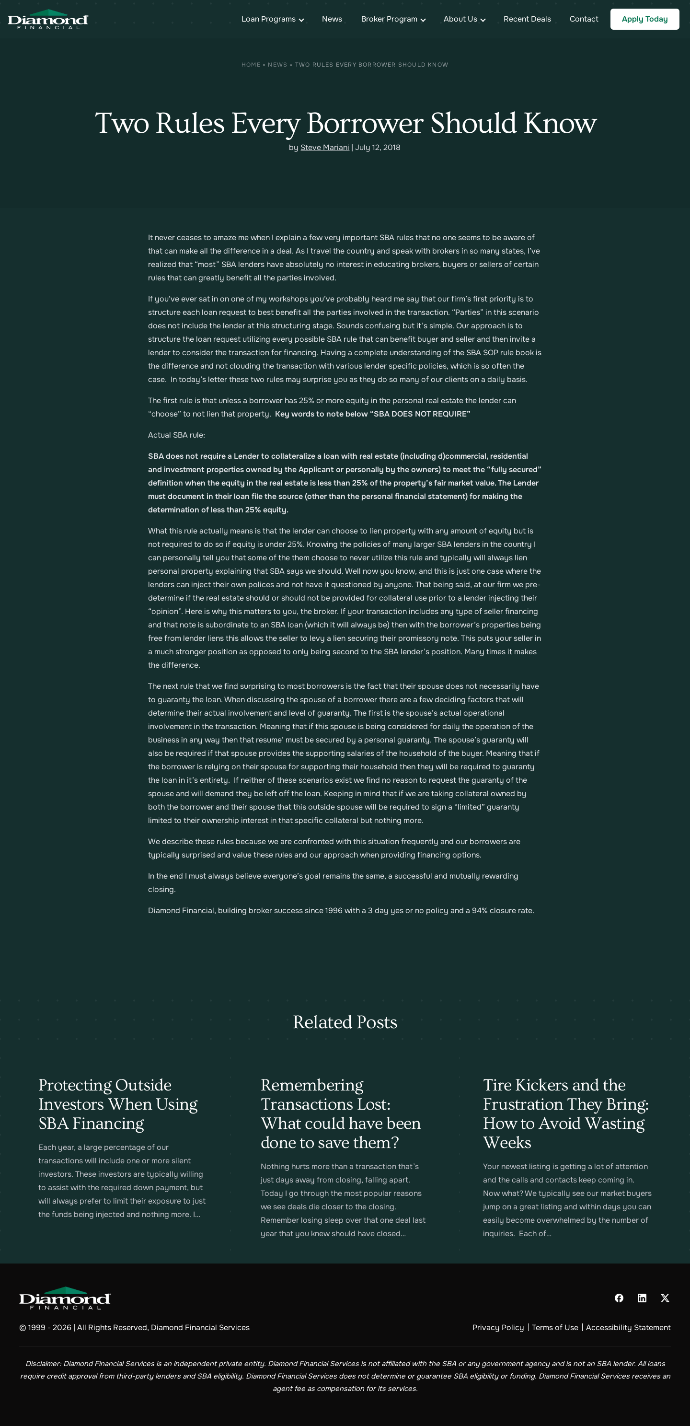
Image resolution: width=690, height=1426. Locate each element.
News (332, 19)
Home (251, 65)
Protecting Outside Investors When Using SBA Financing (117, 1104)
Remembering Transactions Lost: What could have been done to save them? (341, 1114)
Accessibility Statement (628, 1327)
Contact (584, 19)
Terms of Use (555, 1327)
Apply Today (645, 19)
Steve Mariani (324, 147)
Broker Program (389, 19)
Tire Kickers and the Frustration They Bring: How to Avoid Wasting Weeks (566, 1114)
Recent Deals (527, 19)
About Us (460, 19)
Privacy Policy (498, 1327)
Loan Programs (269, 19)
